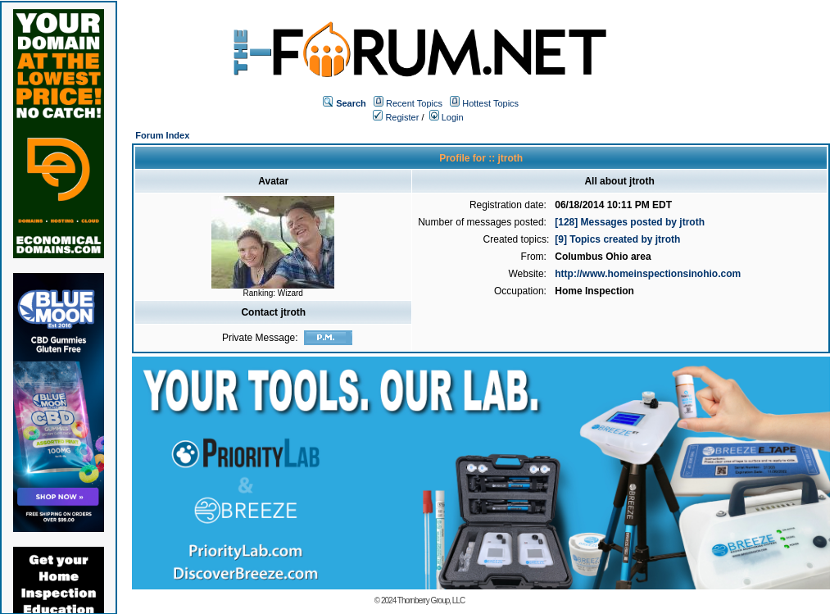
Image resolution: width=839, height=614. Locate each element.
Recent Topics (414, 103)
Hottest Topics (490, 103)
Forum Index (162, 135)
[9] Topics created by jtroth (617, 239)
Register (396, 117)
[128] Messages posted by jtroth (630, 222)
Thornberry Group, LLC (431, 600)
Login (446, 117)
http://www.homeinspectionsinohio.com (648, 274)
